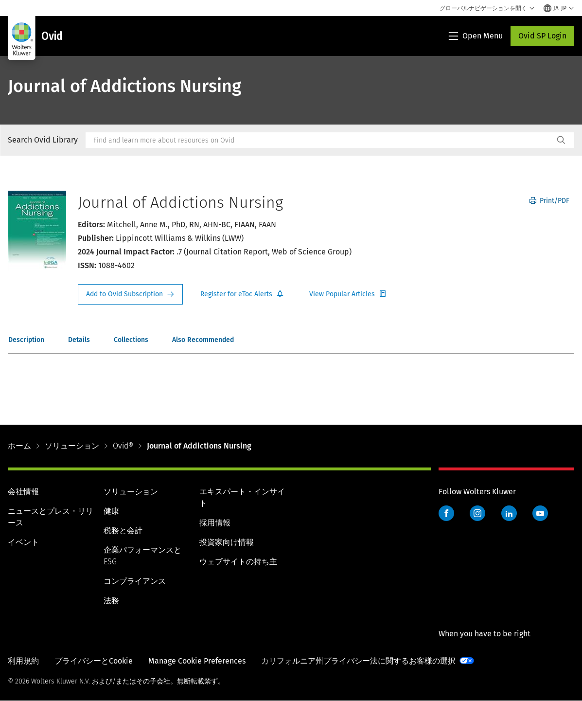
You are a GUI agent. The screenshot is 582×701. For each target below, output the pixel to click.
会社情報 (23, 491)
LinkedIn (509, 513)
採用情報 (214, 522)
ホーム (19, 445)
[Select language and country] (559, 8)
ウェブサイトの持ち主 (238, 561)
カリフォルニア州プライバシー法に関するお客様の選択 (358, 660)
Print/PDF (549, 201)
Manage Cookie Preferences (197, 660)
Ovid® (123, 445)
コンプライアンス (135, 581)
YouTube (540, 513)
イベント (23, 542)
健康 (111, 511)
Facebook (446, 513)
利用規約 (23, 660)
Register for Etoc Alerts (242, 294)
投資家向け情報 (226, 542)
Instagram (477, 513)
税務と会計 (123, 530)
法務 (111, 600)
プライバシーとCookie (93, 660)
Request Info (130, 294)
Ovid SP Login (542, 35)
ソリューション (72, 445)
